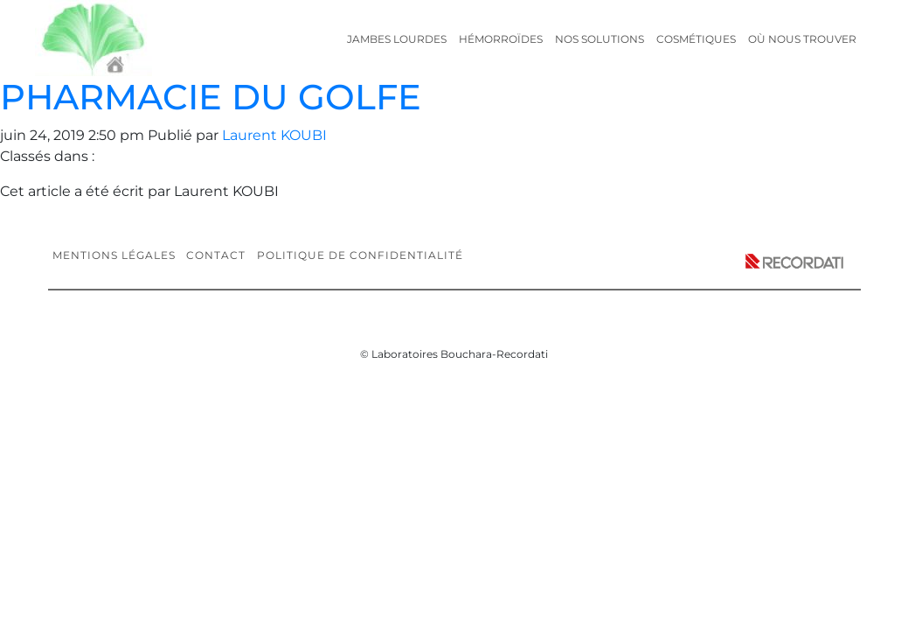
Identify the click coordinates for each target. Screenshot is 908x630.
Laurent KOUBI (274, 135)
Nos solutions (599, 39)
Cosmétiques (696, 39)
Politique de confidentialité (360, 255)
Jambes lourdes (397, 39)
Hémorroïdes (501, 39)
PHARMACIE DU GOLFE (210, 96)
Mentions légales (114, 255)
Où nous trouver (802, 39)
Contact (216, 255)
